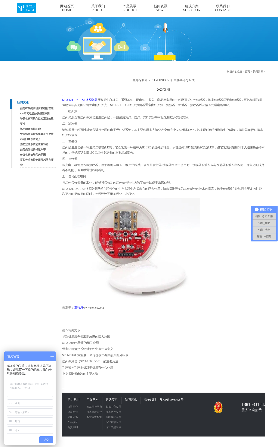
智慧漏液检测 (94, 417)
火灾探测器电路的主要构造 (80, 373)
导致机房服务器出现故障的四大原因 (86, 336)
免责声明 (73, 427)
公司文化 (73, 411)
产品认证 (73, 422)
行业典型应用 (113, 427)
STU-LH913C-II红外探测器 (79, 100)
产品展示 (93, 399)
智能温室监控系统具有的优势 (36, 134)
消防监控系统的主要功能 (34, 144)
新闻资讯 (23, 102)
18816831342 (252, 404)
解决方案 (112, 399)
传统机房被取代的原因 (33, 154)
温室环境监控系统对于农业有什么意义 (87, 349)
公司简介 (73, 406)
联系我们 (150, 399)
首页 (247, 71)
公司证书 (73, 417)
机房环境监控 (94, 411)
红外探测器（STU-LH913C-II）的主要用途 (90, 361)
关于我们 (74, 399)
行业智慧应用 (113, 422)
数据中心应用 (113, 406)
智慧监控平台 (94, 406)
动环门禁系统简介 (30, 139)
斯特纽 (78, 307)
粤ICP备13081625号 (171, 399)
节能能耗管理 (113, 417)
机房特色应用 (113, 411)
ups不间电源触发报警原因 (35, 113)
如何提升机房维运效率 (33, 149)
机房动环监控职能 (30, 128)
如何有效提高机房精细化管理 (36, 108)
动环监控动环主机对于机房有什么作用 (87, 367)
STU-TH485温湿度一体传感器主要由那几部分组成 (95, 355)
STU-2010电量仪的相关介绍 (80, 342)
